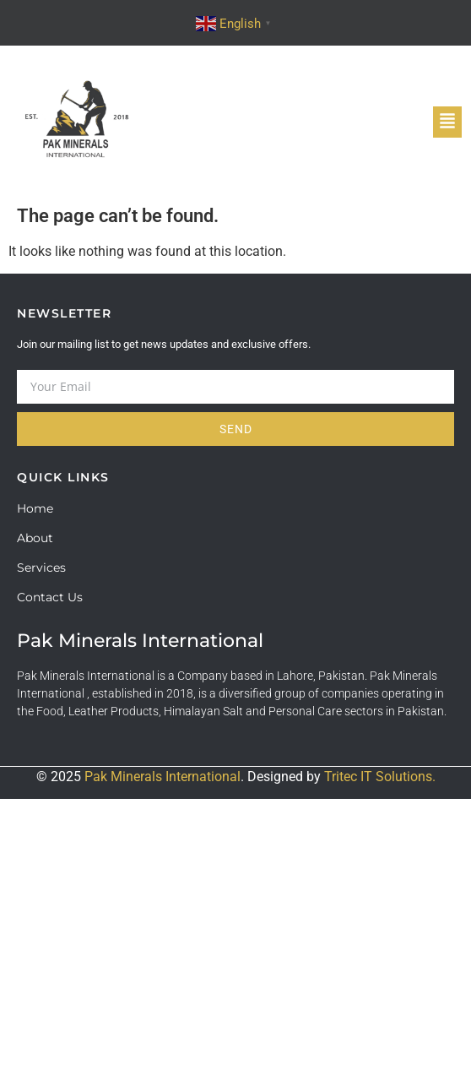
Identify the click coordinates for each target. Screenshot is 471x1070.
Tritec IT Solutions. (380, 777)
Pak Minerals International (162, 777)
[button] (447, 122)
